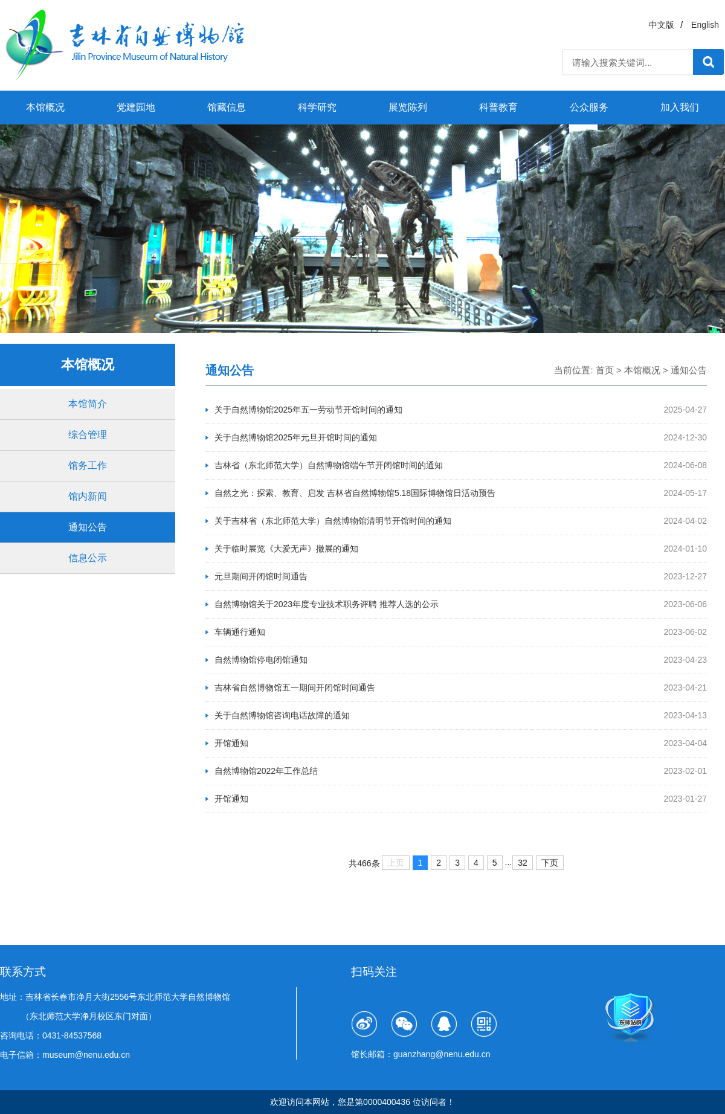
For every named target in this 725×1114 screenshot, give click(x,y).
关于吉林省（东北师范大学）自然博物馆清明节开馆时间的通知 (332, 521)
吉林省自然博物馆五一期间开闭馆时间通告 (294, 687)
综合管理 (87, 435)
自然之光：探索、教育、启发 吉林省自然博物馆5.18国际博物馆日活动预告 (354, 493)
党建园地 (136, 107)
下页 (549, 863)
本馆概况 (45, 107)
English (705, 25)
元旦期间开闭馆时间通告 (261, 576)
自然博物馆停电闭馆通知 (261, 660)
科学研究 (317, 107)
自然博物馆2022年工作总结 (266, 771)
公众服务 (589, 107)
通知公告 (87, 527)
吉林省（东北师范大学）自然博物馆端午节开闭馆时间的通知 (328, 465)
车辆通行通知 (239, 632)
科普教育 (498, 107)
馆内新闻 (87, 496)
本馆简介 (87, 404)
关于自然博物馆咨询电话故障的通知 (282, 715)
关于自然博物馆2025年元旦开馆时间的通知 (295, 437)
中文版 (661, 25)
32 (522, 863)
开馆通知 (231, 743)
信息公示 (87, 558)
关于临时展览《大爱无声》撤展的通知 (286, 548)
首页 (605, 370)
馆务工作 (87, 465)
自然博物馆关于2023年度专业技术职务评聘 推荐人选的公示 (326, 604)
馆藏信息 (226, 107)
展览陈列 (407, 107)
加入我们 (679, 107)
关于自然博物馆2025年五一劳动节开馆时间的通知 (308, 409)
